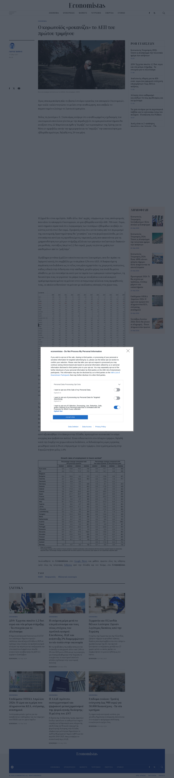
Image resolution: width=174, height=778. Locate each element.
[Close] (129, 351)
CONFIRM (70, 417)
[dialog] (87, 389)
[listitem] (87, 384)
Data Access (87, 427)
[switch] (117, 389)
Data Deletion (73, 427)
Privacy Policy (100, 427)
